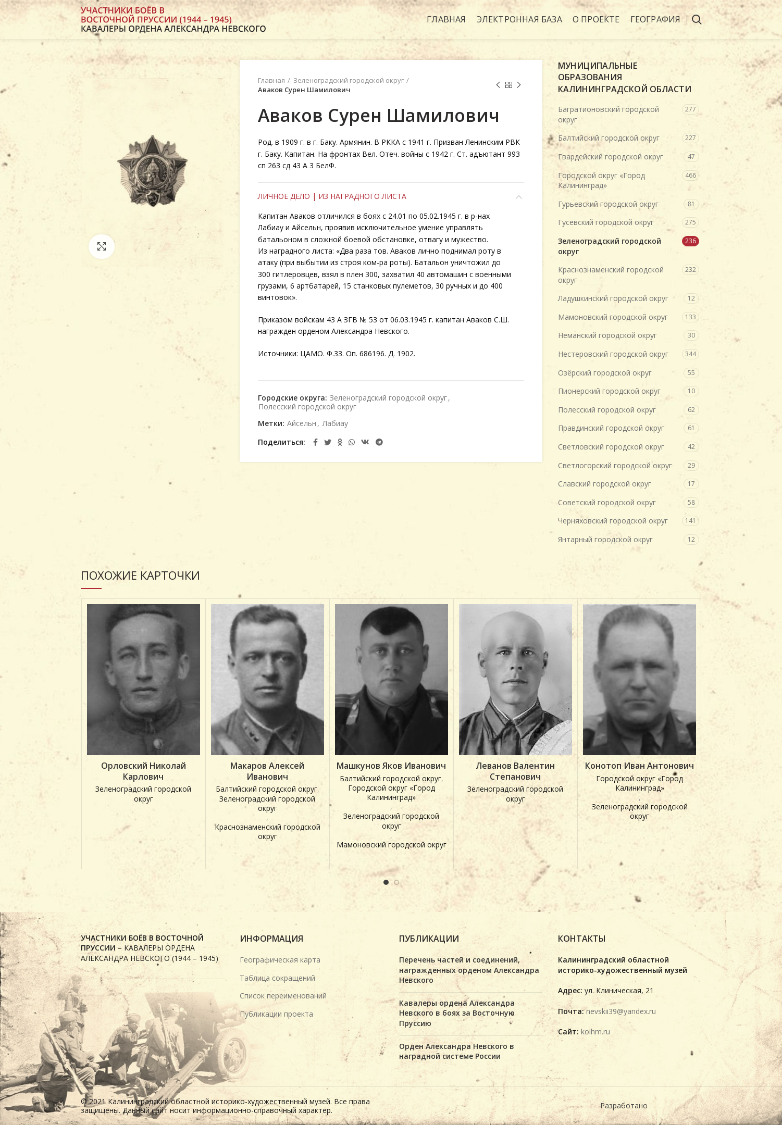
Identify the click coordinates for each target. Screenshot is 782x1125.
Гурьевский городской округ (608, 204)
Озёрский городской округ (605, 373)
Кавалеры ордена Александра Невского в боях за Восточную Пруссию (457, 1013)
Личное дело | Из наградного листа (332, 196)
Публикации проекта (276, 1014)
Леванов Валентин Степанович (515, 771)
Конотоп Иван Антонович (639, 765)
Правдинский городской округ (611, 428)
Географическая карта (280, 960)
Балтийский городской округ (609, 138)
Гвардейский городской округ (610, 156)
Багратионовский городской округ (608, 114)
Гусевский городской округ (606, 222)
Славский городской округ (604, 484)
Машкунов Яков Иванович (391, 765)
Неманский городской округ (607, 335)
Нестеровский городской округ (613, 354)
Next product (519, 85)
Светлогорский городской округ (615, 465)
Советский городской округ (607, 502)
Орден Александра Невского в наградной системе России (456, 1051)
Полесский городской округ (307, 407)
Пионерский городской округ (609, 391)
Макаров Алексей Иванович (267, 771)
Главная (271, 80)
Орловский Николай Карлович (143, 771)
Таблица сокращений (277, 978)
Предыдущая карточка (498, 85)
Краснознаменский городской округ (611, 275)
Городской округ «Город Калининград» (601, 180)
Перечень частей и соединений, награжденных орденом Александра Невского (469, 970)
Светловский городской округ (611, 447)
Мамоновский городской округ (613, 317)
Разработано (625, 1105)
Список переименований (283, 996)
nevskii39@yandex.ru (621, 1011)
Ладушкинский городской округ (613, 298)
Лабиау (335, 423)
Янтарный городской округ (605, 539)
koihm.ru (595, 1031)
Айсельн (301, 423)
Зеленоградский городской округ (348, 80)
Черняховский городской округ (613, 521)
